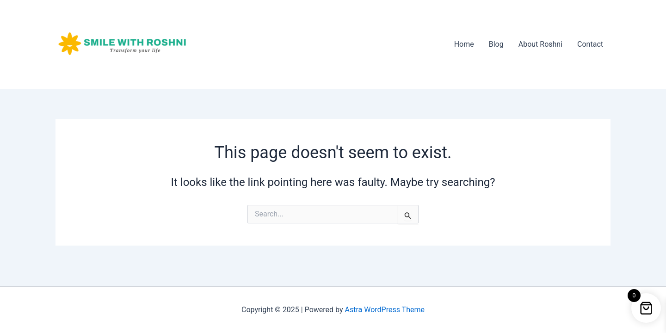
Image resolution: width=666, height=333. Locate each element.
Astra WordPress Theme (385, 309)
